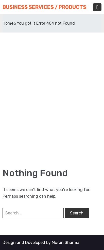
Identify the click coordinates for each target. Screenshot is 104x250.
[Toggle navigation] (97, 7)
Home (8, 23)
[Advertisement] (52, 100)
